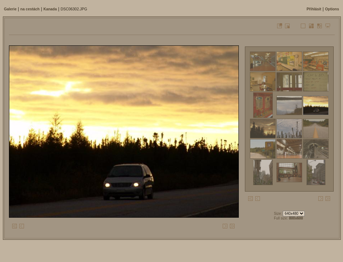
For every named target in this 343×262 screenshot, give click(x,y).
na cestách (30, 9)
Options (332, 9)
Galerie (10, 9)
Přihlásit (313, 9)
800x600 (296, 218)
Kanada (50, 9)
